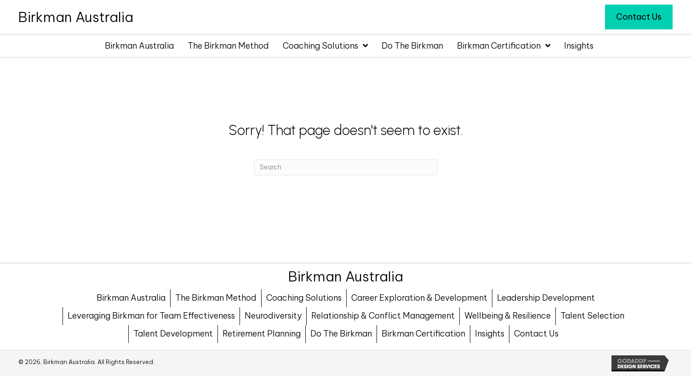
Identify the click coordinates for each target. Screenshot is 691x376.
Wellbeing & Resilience (507, 315)
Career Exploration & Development (419, 297)
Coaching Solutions (304, 297)
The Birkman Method (216, 297)
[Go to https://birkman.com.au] (75, 17)
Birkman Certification (423, 333)
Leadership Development (546, 297)
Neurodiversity (273, 315)
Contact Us (536, 333)
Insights (489, 333)
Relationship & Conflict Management (383, 315)
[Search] (346, 167)
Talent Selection (592, 315)
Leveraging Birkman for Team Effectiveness (151, 315)
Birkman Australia (131, 297)
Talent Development (173, 333)
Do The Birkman (341, 333)
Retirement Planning (262, 333)
